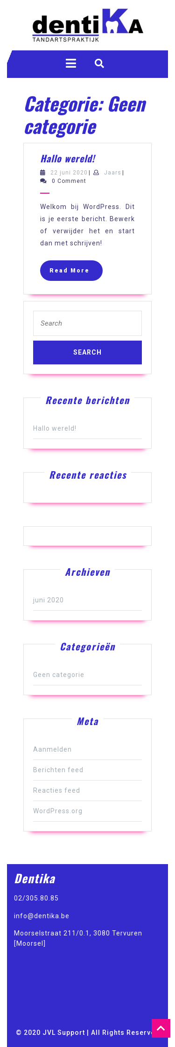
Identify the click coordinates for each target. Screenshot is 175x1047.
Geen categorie (58, 674)
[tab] (71, 63)
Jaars (112, 172)
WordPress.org (58, 811)
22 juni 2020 (69, 172)
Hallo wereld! (67, 158)
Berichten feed (58, 770)
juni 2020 (48, 600)
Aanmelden (52, 749)
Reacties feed (56, 790)
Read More (76, 273)
